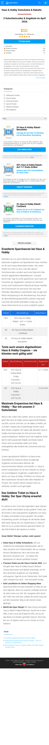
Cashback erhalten (24, 226)
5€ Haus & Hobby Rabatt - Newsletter (29, 128)
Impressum (39, 660)
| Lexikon (28, 662)
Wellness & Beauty (12, 107)
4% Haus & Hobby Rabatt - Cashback (29, 205)
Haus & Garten (11, 98)
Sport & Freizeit (11, 104)
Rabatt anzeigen (24, 187)
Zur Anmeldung (24, 150)
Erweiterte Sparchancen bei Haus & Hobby (20, 638)
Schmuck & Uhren (12, 101)
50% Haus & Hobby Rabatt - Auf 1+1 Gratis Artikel (30, 166)
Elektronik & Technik (13, 95)
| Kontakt (33, 662)
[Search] (39, 3)
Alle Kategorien (11, 110)
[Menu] (2, 3)
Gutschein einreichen (45, 3)
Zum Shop (24, 41)
